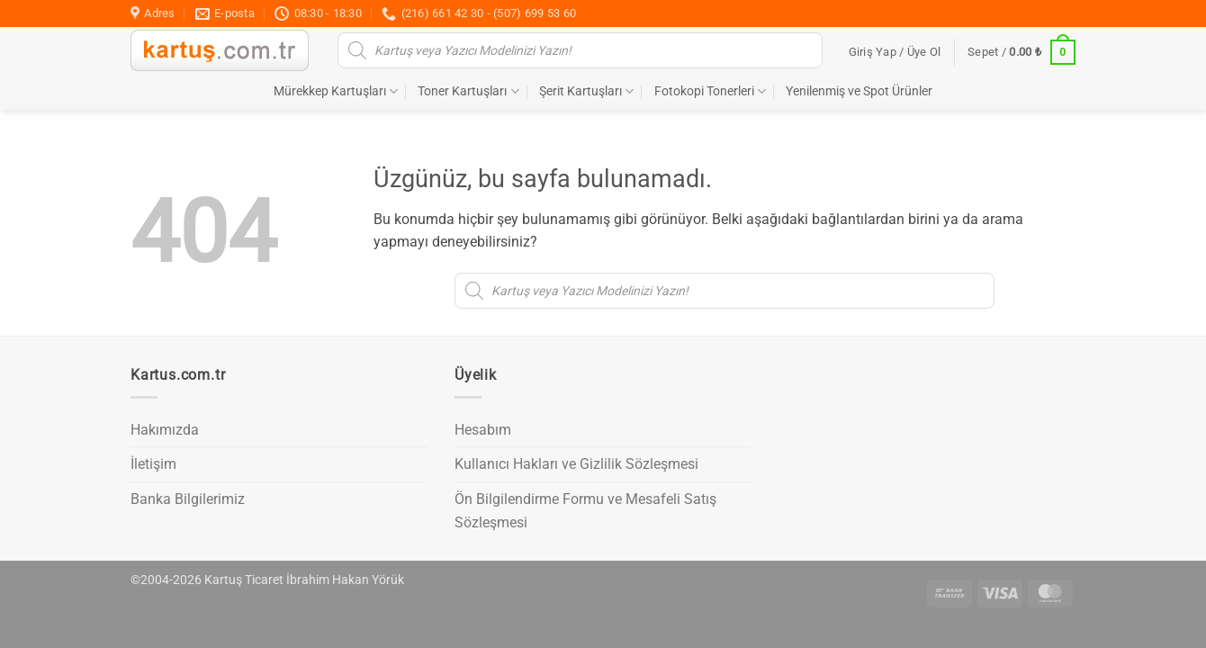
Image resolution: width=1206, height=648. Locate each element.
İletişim (153, 463)
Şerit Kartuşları (586, 91)
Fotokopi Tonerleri (710, 91)
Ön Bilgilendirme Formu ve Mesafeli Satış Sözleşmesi (585, 510)
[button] (895, 52)
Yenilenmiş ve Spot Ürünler (859, 91)
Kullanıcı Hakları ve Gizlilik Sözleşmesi (576, 463)
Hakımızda (164, 429)
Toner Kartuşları (468, 91)
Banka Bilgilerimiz (187, 499)
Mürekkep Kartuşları (336, 91)
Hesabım (482, 429)
